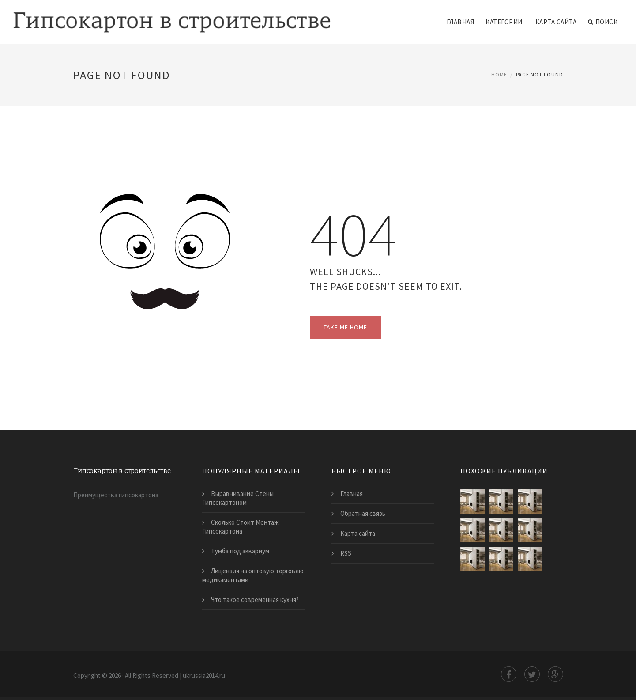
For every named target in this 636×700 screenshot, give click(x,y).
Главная (460, 22)
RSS (345, 553)
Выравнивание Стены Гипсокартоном (238, 498)
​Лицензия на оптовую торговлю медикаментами (253, 575)
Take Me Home (345, 327)
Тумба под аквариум (240, 551)
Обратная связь (362, 513)
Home (499, 74)
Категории (504, 22)
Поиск (602, 22)
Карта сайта (556, 22)
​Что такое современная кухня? (255, 599)
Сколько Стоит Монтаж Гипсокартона (240, 526)
